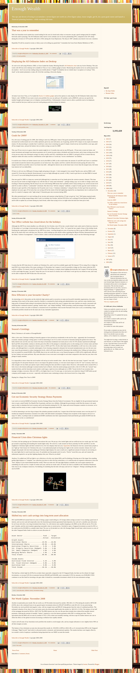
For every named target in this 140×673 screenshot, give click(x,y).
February (110, 253)
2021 (107, 152)
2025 (107, 141)
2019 (107, 158)
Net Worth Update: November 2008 (28, 598)
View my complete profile (111, 301)
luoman (85, 664)
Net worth (18, 645)
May (109, 245)
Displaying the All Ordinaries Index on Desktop (34, 61)
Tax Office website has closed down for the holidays (36, 222)
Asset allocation (20, 590)
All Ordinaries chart (71, 65)
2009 (107, 185)
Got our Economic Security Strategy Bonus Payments (37, 396)
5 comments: (52, 588)
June (109, 242)
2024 (107, 144)
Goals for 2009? (19, 135)
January (110, 256)
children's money (29, 590)
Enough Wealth (26, 8)
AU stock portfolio (21, 56)
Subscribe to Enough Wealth (20, 48)
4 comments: (51, 504)
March (110, 250)
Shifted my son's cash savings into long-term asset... (116, 221)
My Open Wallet (110, 91)
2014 (107, 172)
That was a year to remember (25, 30)
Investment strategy (38, 590)
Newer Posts (15, 650)
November (111, 228)
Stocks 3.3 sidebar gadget (46, 96)
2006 (107, 262)
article (22, 299)
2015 (107, 169)
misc (27, 127)
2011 (107, 180)
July (109, 239)
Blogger (97, 664)
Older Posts (94, 650)
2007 (107, 259)
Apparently (66, 445)
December (111, 191)
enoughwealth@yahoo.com (120, 270)
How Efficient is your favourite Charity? (31, 295)
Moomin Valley (110, 93)
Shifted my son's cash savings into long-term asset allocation (40, 515)
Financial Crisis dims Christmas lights (29, 437)
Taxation (18, 286)
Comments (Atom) (24, 653)
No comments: (53, 53)
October (110, 231)
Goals (17, 213)
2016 (107, 166)
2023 (107, 147)
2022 (107, 150)
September (111, 234)
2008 (107, 188)
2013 (107, 174)
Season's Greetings (20, 329)
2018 (107, 161)
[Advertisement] (116, 55)
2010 (107, 183)
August (110, 237)
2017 (107, 163)
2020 (107, 155)
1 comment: (53, 124)
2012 (107, 177)
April (109, 248)
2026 (107, 139)
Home (55, 650)
